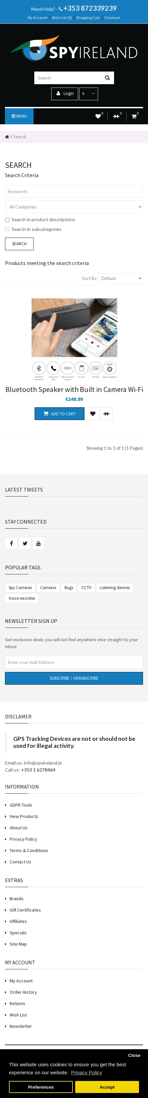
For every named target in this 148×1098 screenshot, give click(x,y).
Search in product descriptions (40, 219)
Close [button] (134, 1055)
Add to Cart (59, 414)
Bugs (69, 587)
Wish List (18, 1015)
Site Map (18, 944)
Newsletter (21, 1026)
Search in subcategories (33, 229)
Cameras (48, 587)
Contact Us (20, 862)
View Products (24, 816)
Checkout (112, 18)
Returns (17, 1003)
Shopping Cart (88, 18)
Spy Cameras (20, 587)
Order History (23, 992)
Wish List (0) (62, 18)
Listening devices (115, 587)
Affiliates (18, 921)
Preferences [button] (41, 1087)
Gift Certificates (25, 910)
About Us (19, 828)
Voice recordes (22, 598)
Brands (17, 899)
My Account (38, 18)
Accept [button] (106, 1087)
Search (19, 136)
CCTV (86, 587)
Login (65, 93)
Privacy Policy (23, 839)
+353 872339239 (90, 8)
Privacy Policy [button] (86, 1072)
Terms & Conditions (29, 850)
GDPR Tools (21, 805)
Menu (19, 116)
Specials (18, 933)
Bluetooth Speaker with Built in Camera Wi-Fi (74, 389)
